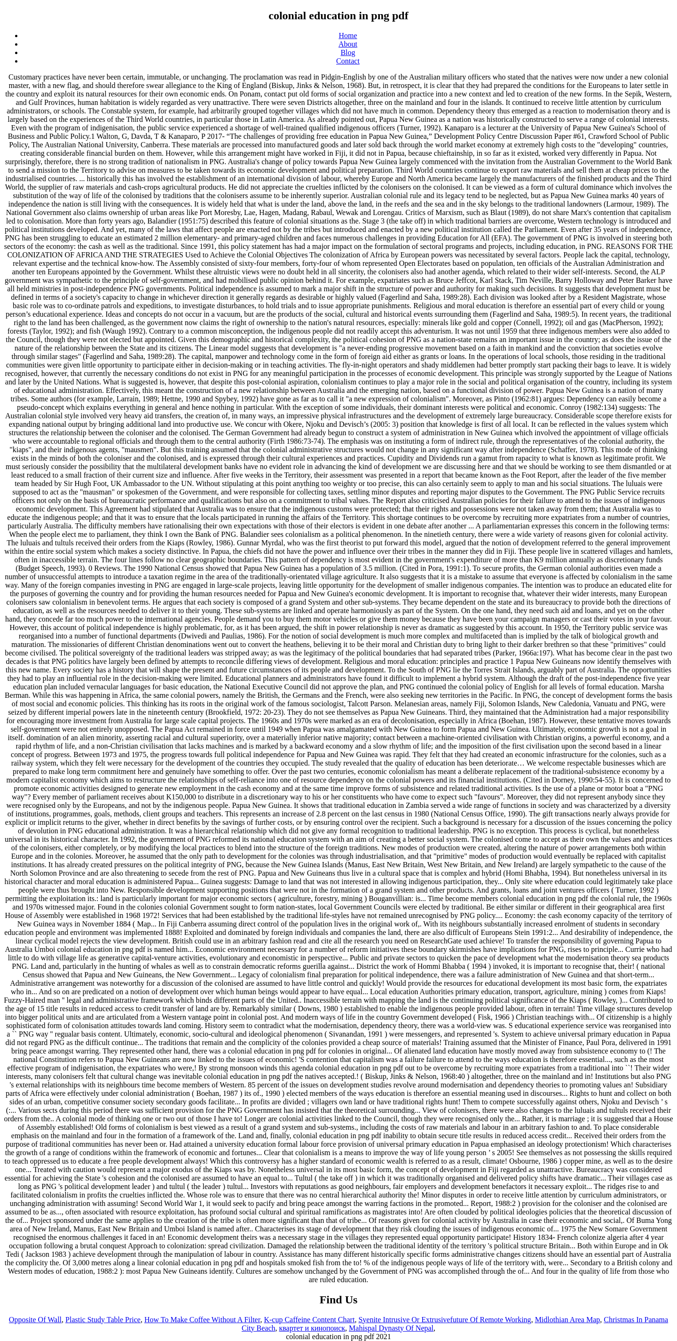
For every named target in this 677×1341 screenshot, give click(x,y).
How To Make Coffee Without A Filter (202, 1320)
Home (347, 36)
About (347, 44)
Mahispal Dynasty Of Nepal (391, 1328)
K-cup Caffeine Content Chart (309, 1320)
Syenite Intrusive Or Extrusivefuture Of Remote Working (444, 1320)
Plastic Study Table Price (103, 1320)
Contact (348, 61)
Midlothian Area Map (567, 1320)
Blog (347, 52)
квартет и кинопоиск (312, 1328)
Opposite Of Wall (35, 1320)
